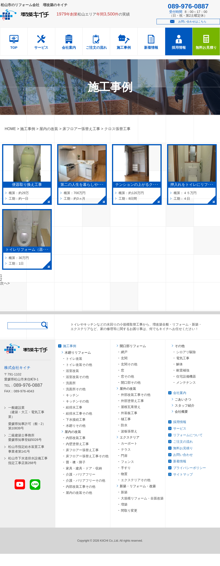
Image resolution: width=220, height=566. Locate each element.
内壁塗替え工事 (77, 444)
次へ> (5, 283)
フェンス (127, 462)
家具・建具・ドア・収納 (84, 468)
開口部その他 (131, 382)
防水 (124, 425)
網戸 (124, 352)
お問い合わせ (183, 455)
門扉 (124, 455)
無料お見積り (206, 47)
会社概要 (181, 411)
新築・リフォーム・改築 (138, 486)
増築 (124, 504)
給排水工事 (74, 407)
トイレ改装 (74, 358)
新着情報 (151, 47)
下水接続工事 (76, 419)
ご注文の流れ (96, 47)
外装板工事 (129, 413)
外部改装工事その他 (135, 395)
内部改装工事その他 (80, 486)
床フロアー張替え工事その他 (87, 456)
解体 (179, 364)
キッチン (72, 395)
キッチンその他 (77, 401)
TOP (13, 47)
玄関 (124, 358)
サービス (41, 47)
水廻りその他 (76, 425)
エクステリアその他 (135, 480)
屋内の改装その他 (79, 493)
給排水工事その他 (79, 413)
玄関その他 (129, 364)
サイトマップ (183, 474)
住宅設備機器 (186, 376)
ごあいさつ (183, 399)
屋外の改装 (128, 388)
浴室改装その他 (77, 377)
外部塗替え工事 (132, 401)
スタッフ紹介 (184, 405)
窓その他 (127, 376)
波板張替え (129, 431)
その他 (180, 346)
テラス (126, 449)
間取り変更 (129, 510)
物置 (124, 474)
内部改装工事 (76, 438)
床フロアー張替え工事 (82, 450)
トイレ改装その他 (79, 365)
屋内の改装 (73, 432)
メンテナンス (186, 382)
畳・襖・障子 (76, 462)
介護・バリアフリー (80, 474)
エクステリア (129, 437)
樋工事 (126, 419)
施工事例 (124, 47)
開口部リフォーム (133, 346)
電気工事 (182, 358)
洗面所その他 (76, 389)
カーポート (129, 443)
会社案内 (69, 47)
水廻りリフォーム (78, 352)
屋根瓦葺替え (131, 407)
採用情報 (179, 47)
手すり (126, 468)
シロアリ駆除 (186, 352)
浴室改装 (72, 371)
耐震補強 (182, 370)
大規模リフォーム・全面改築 (142, 498)
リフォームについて (188, 435)
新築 (124, 492)
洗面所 (71, 383)
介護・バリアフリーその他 (85, 480)
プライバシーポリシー (189, 468)
